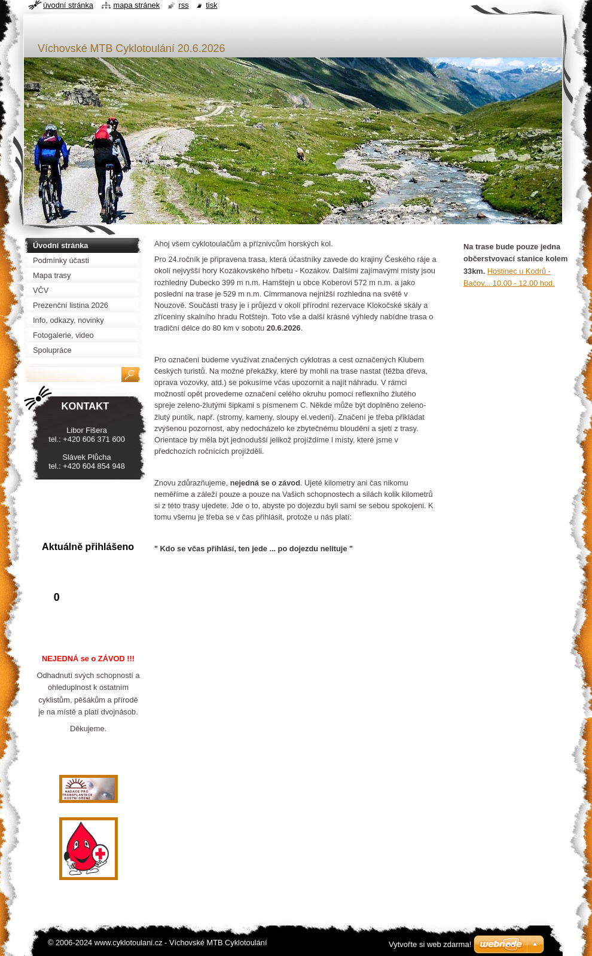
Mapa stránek (137, 5)
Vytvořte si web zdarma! (430, 944)
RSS (184, 5)
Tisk (211, 5)
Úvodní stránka (68, 5)
